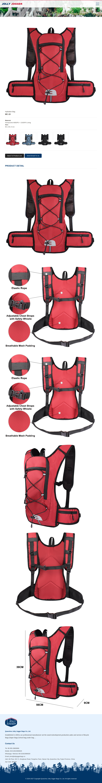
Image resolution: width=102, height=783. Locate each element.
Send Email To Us (33, 156)
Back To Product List (14, 156)
